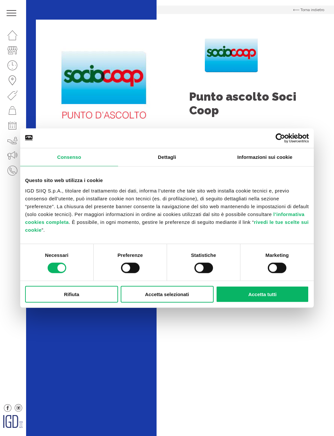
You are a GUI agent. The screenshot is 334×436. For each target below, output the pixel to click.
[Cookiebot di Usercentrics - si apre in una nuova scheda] (280, 138)
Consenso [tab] (69, 157)
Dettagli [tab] (167, 157)
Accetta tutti (262, 294)
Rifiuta (71, 294)
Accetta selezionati (167, 294)
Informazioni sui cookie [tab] (265, 157)
